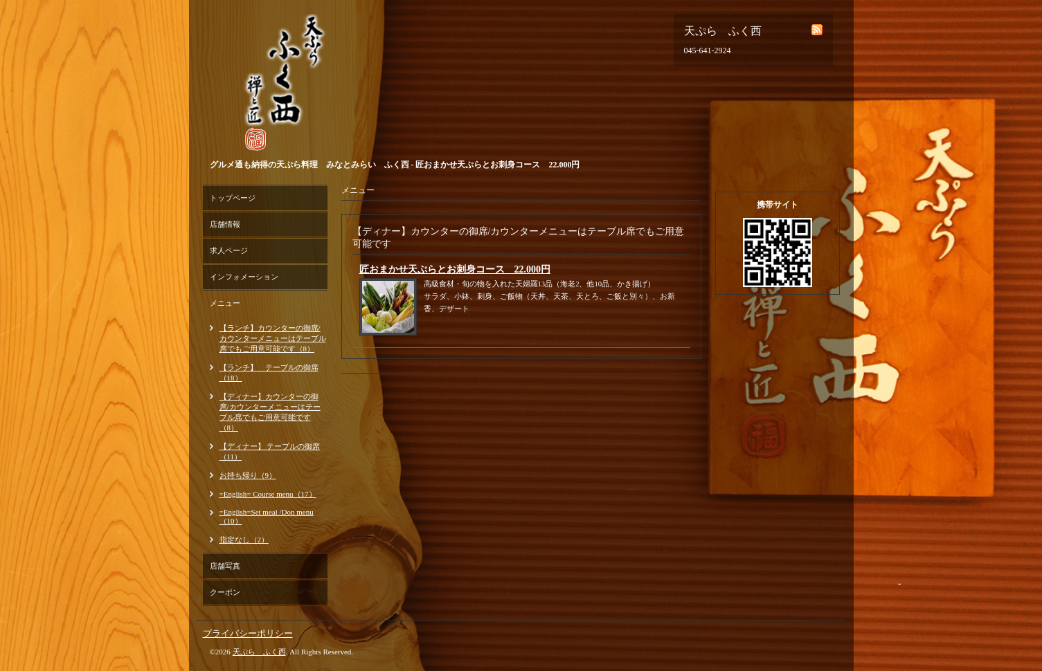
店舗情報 (225, 224)
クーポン (225, 592)
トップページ (232, 198)
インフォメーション (244, 277)
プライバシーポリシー (248, 633)
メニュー (225, 303)
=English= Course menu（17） (267, 494)
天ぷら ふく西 (259, 651)
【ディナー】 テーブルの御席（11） (270, 451)
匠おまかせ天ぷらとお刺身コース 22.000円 (455, 269)
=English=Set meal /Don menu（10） (266, 516)
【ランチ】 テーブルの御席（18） (268, 372)
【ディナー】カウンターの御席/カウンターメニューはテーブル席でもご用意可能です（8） (270, 412)
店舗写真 (225, 566)
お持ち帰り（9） (248, 475)
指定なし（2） (244, 539)
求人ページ (229, 250)
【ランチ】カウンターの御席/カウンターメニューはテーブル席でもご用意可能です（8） (272, 338)
